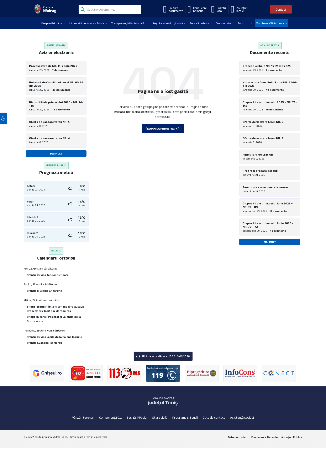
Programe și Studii (185, 418)
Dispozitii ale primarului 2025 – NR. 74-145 (56, 104)
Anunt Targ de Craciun (258, 155)
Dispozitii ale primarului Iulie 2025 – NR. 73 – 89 (268, 206)
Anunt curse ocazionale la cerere (265, 188)
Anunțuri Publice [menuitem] (291, 438)
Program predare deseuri (260, 171)
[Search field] (110, 10)
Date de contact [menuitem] (238, 438)
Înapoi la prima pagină (162, 128)
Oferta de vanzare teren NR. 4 (49, 138)
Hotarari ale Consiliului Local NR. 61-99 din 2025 (56, 84)
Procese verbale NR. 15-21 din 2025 (53, 66)
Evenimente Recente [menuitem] (264, 438)
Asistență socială (242, 418)
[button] (3, 121)
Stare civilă (159, 418)
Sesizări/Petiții (137, 418)
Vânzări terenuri (83, 418)
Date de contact (214, 418)
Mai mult (56, 154)
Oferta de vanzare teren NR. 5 (49, 122)
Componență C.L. (110, 418)
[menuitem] (51, 23)
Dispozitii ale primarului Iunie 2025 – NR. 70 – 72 (268, 226)
